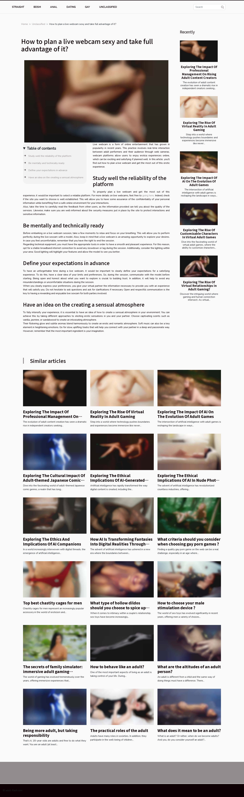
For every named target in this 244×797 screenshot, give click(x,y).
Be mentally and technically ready (46, 163)
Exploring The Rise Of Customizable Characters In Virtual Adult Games (199, 233)
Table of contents (41, 148)
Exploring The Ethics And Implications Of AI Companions (52, 541)
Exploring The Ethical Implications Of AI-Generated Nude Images (117, 480)
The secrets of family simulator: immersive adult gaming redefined (53, 671)
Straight (18, 7)
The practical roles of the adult (119, 730)
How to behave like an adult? (117, 666)
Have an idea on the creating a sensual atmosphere (55, 177)
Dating (71, 7)
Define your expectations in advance (47, 170)
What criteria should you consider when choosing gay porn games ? (189, 541)
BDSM (37, 7)
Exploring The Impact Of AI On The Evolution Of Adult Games (199, 181)
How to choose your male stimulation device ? (180, 605)
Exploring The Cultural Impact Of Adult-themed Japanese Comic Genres (54, 480)
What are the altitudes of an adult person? (189, 669)
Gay (87, 7)
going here (148, 195)
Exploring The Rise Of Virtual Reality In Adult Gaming (199, 126)
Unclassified (108, 7)
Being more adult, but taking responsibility (50, 733)
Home (24, 24)
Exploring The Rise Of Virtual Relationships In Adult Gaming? (199, 285)
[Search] (209, 7)
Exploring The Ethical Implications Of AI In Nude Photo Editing (187, 480)
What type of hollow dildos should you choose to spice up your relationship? (118, 607)
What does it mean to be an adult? (189, 730)
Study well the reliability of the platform (49, 156)
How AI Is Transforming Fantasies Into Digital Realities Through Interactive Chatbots (121, 543)
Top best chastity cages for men (52, 603)
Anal (53, 7)
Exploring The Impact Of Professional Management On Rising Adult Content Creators (199, 72)
